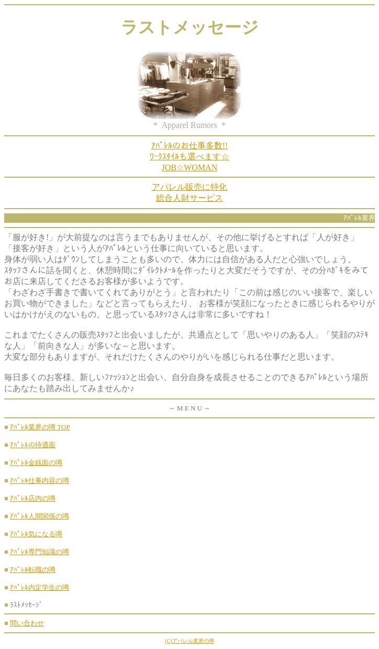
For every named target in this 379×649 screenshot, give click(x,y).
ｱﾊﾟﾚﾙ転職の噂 (32, 570)
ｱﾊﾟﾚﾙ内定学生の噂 (39, 587)
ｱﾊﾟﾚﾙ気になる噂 (36, 534)
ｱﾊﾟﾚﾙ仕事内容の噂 (39, 480)
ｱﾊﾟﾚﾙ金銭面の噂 (36, 463)
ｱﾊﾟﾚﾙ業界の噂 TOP (40, 427)
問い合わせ (27, 623)
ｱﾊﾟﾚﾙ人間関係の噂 (39, 516)
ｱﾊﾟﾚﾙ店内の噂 (32, 498)
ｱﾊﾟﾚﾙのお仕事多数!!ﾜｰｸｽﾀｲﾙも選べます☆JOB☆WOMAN (189, 156)
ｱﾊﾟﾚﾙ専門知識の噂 (39, 552)
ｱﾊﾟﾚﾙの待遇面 (32, 445)
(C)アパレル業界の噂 (189, 641)
